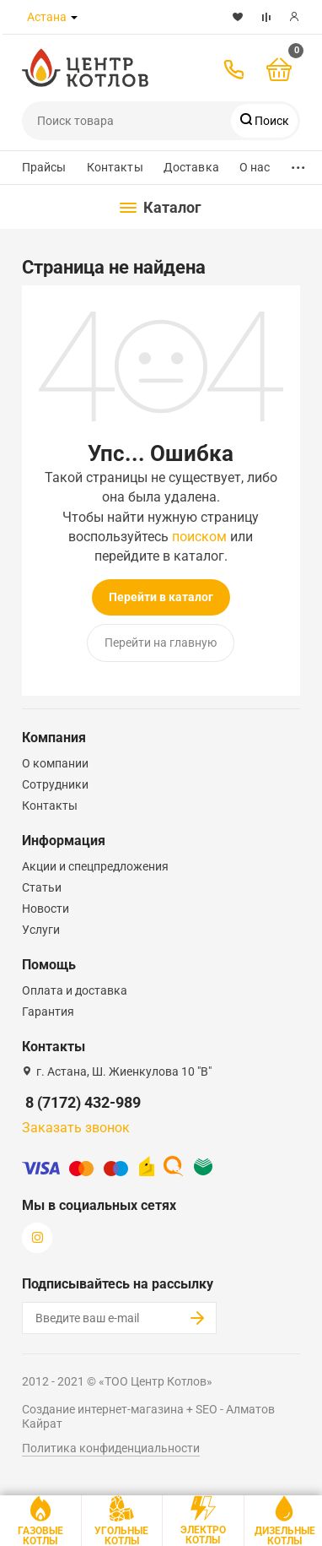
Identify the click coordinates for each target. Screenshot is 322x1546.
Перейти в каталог (161, 597)
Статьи (42, 887)
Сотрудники (55, 784)
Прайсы (44, 167)
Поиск (270, 120)
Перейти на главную (161, 642)
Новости (45, 908)
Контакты (115, 167)
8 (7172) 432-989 (83, 1102)
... (298, 163)
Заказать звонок (76, 1128)
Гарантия (48, 1011)
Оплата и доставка (74, 990)
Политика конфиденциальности (111, 1448)
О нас (255, 167)
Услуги (41, 929)
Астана (47, 17)
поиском (199, 537)
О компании (55, 763)
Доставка (191, 167)
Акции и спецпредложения (95, 866)
